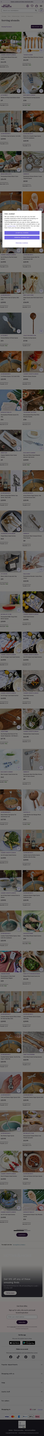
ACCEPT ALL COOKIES (22, 233)
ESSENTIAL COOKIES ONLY (22, 237)
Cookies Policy (11, 226)
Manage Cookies (22, 243)
